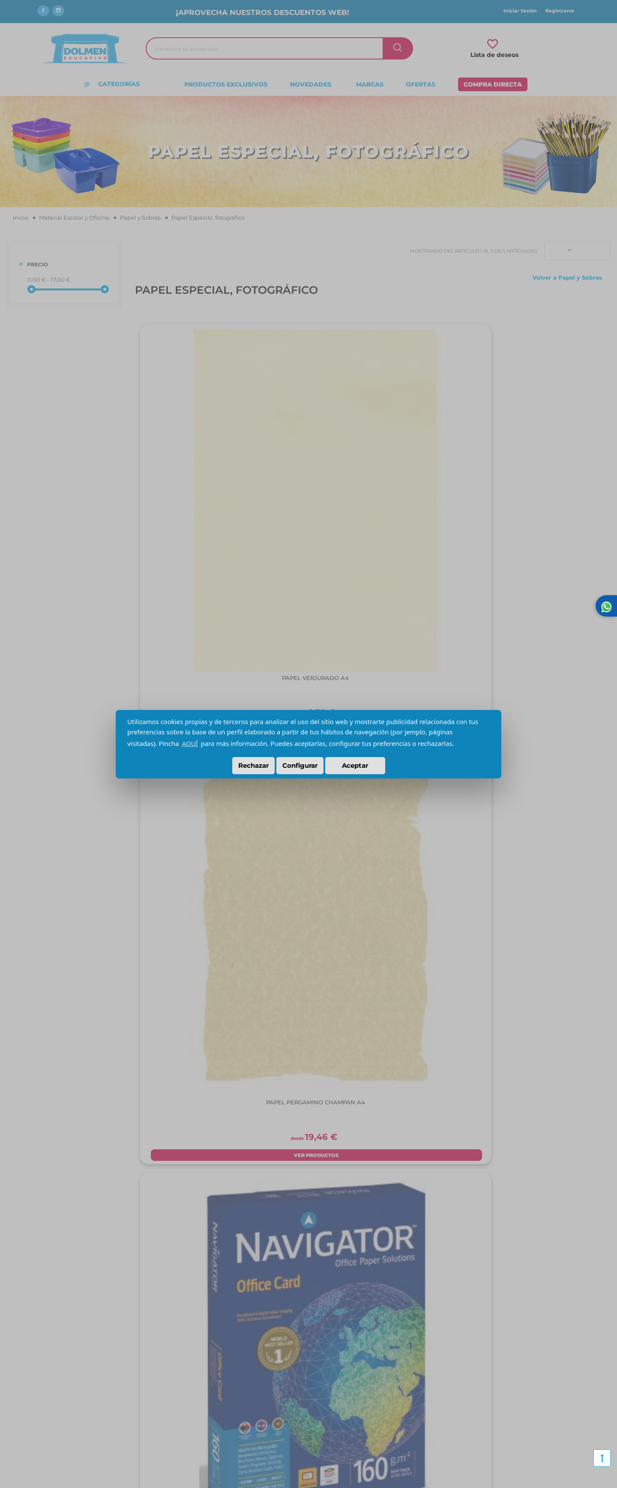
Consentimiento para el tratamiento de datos (229, 1418)
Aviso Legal (182, 1379)
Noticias (28, 1379)
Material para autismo (494, 1379)
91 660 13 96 (331, 1353)
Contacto (29, 1392)
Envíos (175, 1353)
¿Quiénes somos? (41, 1353)
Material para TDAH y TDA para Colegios (519, 1392)
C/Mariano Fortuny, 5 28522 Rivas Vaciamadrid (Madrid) (349, 1374)
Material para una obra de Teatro (509, 1405)
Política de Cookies (193, 1405)
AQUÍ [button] (190, 743)
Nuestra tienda (38, 1366)
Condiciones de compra (199, 1366)
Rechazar (253, 765)
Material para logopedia (497, 1366)
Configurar (299, 765)
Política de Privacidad (196, 1392)
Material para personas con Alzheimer (516, 1353)
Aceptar (355, 765)
